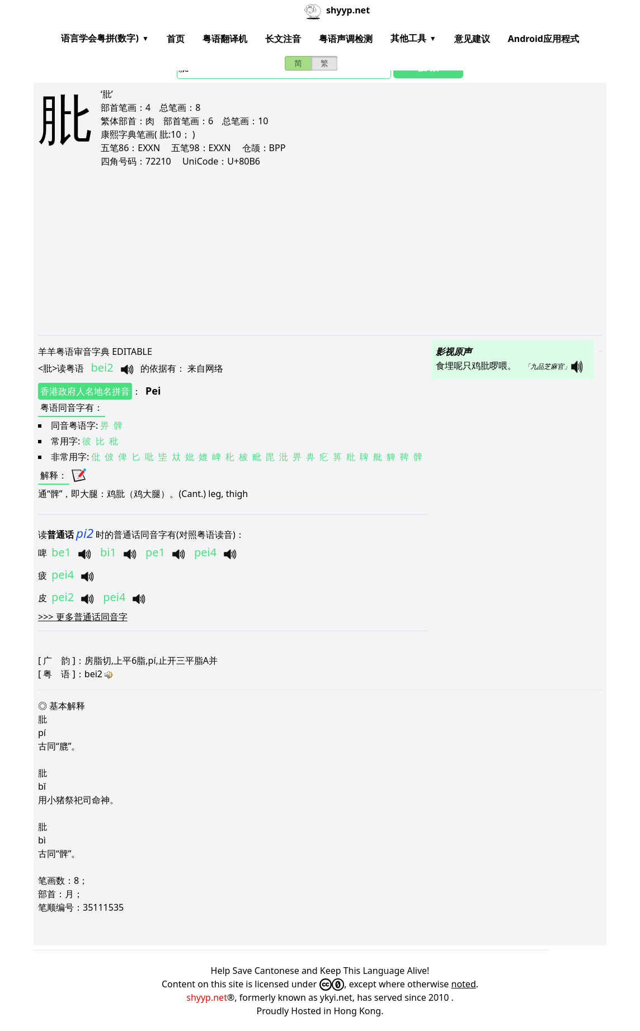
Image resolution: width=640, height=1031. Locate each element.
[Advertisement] (320, 250)
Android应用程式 (543, 38)
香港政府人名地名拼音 (85, 391)
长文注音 (283, 38)
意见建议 (472, 38)
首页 (176, 38)
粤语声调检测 (346, 38)
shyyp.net (206, 997)
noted (463, 984)
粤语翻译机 (225, 38)
